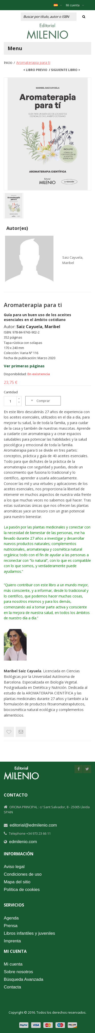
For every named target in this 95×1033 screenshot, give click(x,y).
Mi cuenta (75, 5)
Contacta (12, 987)
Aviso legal (14, 866)
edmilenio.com (23, 841)
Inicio (8, 62)
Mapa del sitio (17, 882)
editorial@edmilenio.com (33, 825)
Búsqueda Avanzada (23, 979)
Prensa (10, 925)
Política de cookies (22, 889)
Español (60, 5)
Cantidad (11, 392)
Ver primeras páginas (24, 365)
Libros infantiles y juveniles (29, 933)
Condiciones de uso (23, 874)
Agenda (11, 918)
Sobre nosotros (18, 971)
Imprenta (12, 941)
